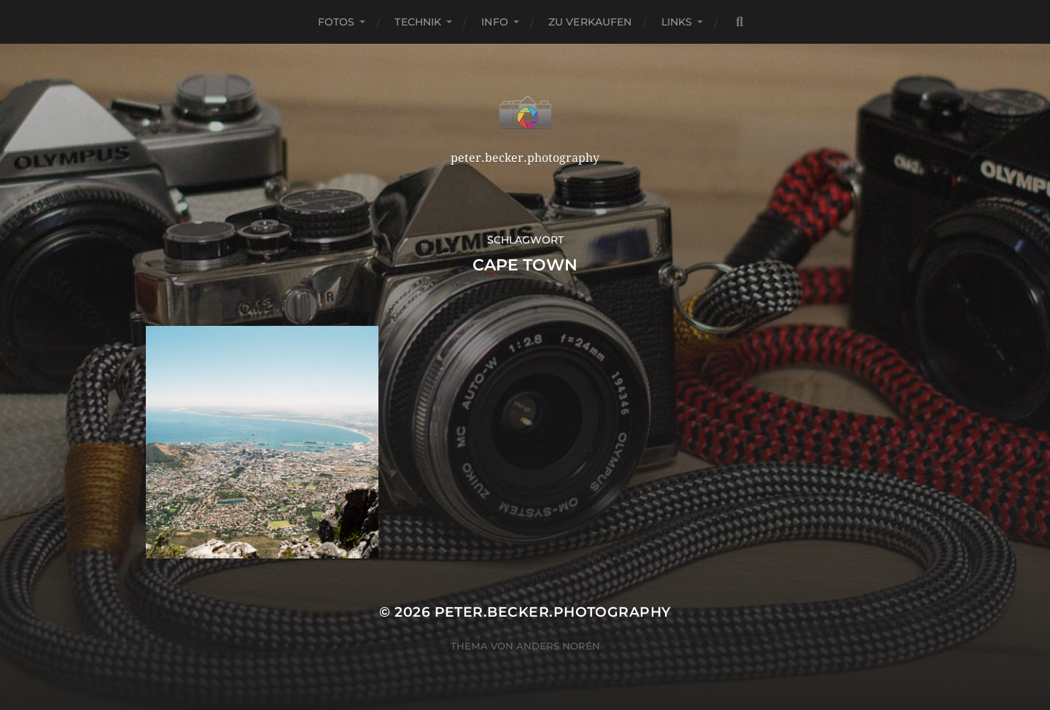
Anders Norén (558, 646)
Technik (417, 21)
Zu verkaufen (590, 21)
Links (677, 21)
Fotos (336, 21)
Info (494, 21)
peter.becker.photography (553, 612)
